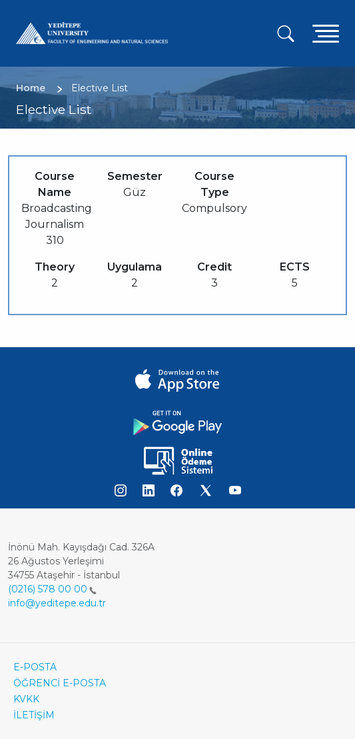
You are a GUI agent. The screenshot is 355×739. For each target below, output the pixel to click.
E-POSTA (35, 667)
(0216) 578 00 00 (52, 589)
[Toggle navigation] (325, 33)
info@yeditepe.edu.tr (57, 603)
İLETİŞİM (34, 715)
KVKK (26, 699)
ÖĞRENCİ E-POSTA (59, 683)
